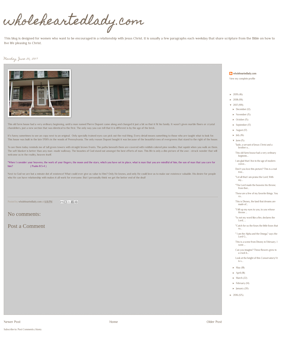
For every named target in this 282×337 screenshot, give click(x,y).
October (240, 119)
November (241, 114)
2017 (235, 105)
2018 (236, 99)
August (240, 130)
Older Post (214, 322)
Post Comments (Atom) (29, 329)
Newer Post (12, 322)
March (239, 278)
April (238, 272)
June (238, 140)
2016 (236, 295)
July (238, 135)
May (238, 267)
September (241, 124)
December (241, 109)
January (240, 288)
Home (113, 322)
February (241, 283)
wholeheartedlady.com (74, 22)
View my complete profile (242, 78)
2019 (236, 94)
